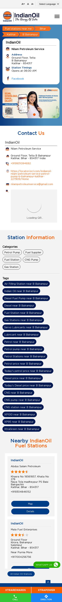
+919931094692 (21, 163)
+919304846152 (21, 491)
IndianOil (17, 460)
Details (30, 511)
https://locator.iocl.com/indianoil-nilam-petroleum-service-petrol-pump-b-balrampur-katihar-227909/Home (31, 175)
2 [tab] (34, 114)
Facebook (18, 78)
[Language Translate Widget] (49, 4)
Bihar (43, 28)
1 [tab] (28, 114)
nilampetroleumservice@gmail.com (32, 184)
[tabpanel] (31, 103)
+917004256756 (21, 556)
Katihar (11, 34)
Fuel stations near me (18, 28)
